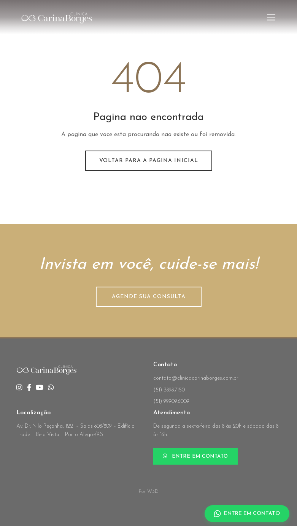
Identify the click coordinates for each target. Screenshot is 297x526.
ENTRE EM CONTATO (195, 456)
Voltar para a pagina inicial (148, 161)
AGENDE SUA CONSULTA (149, 297)
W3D (153, 491)
